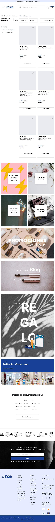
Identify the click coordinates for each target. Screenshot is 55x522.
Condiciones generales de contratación (21, 493)
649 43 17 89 (48, 488)
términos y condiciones (28, 461)
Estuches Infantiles (7, 32)
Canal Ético (33, 497)
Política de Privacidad (18, 517)
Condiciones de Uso (6, 517)
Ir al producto (27, 63)
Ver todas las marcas (27, 417)
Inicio (2, 15)
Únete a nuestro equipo (20, 487)
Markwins (14, 15)
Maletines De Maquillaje (8, 30)
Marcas (8, 15)
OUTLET (32, 500)
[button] (53, 7)
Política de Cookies (29, 517)
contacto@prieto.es (48, 485)
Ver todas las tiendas (9, 368)
